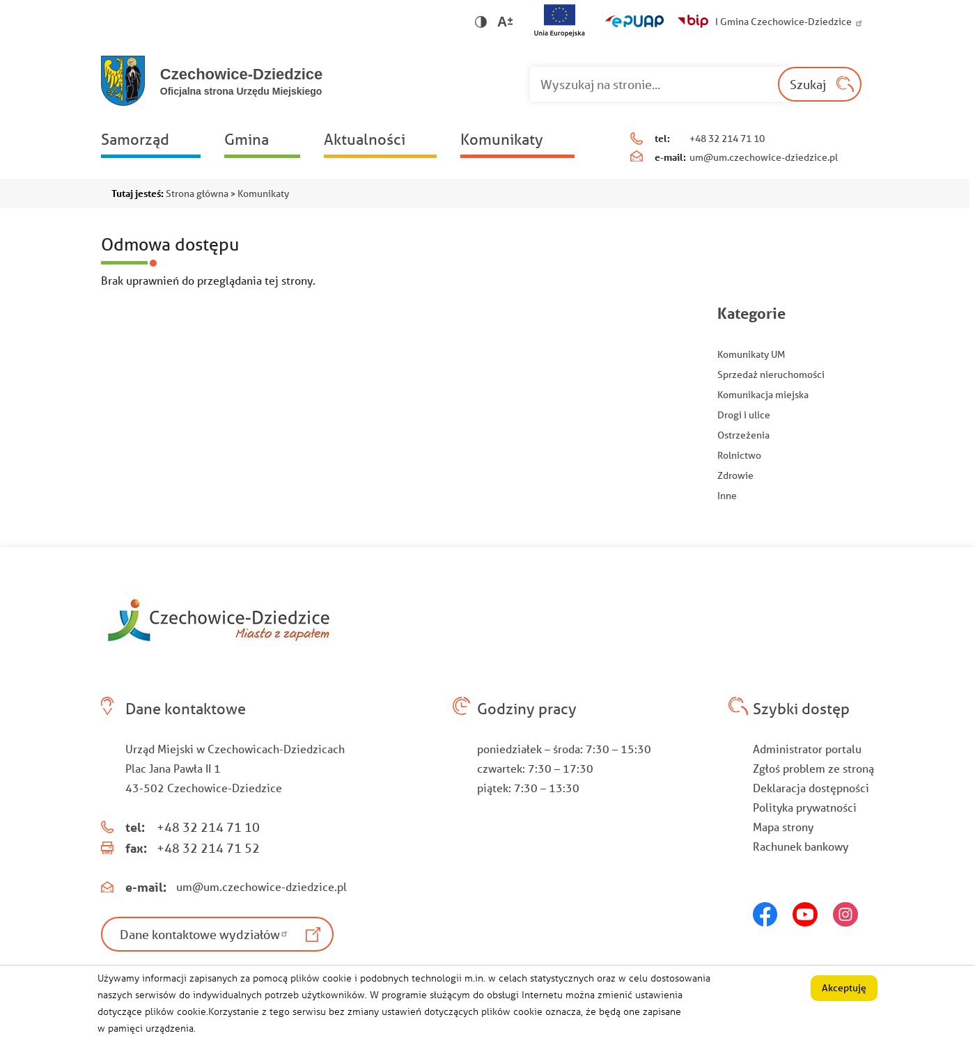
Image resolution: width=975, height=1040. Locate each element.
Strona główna (197, 193)
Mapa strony (783, 826)
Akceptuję (844, 993)
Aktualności (364, 138)
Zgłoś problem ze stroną (813, 768)
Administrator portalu (807, 748)
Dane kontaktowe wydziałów (205, 934)
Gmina (246, 138)
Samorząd (135, 138)
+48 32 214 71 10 (727, 138)
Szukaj (808, 84)
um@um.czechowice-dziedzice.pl (763, 157)
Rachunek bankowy (800, 846)
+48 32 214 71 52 (208, 848)
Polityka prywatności (805, 807)
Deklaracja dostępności (811, 787)
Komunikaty (501, 138)
